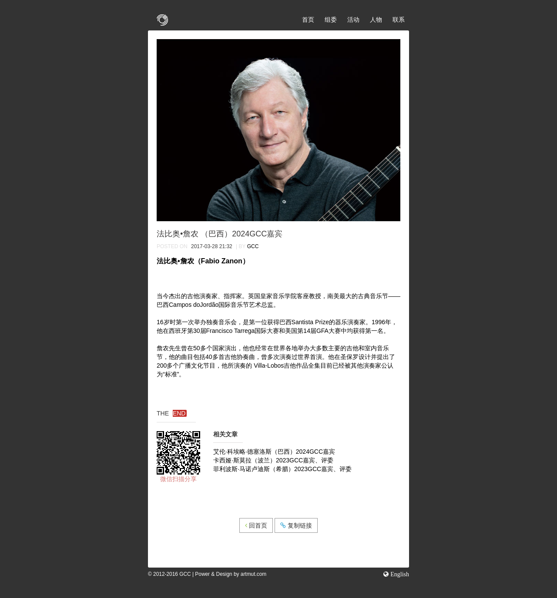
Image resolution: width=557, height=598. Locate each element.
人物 (376, 19)
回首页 (256, 525)
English (399, 574)
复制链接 (296, 525)
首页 (308, 19)
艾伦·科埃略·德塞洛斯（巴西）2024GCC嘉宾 (274, 451)
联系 (399, 19)
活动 (353, 19)
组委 (331, 19)
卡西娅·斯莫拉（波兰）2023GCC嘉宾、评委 (273, 460)
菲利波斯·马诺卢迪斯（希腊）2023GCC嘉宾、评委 (282, 468)
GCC (253, 246)
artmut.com (253, 574)
